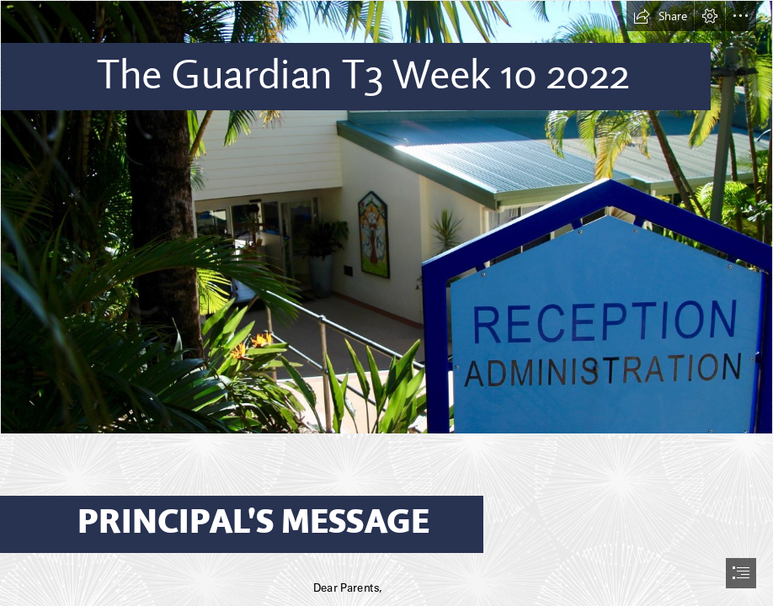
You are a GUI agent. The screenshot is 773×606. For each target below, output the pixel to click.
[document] (386, 303)
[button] (660, 16)
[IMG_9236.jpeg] (386, 217)
